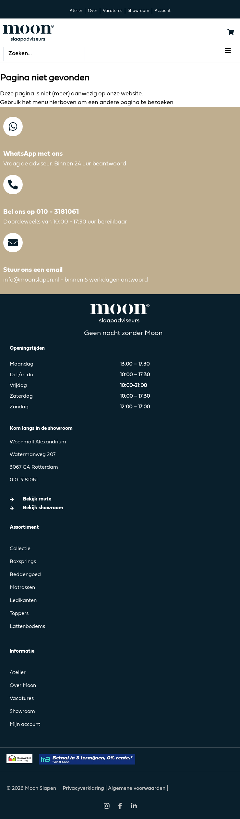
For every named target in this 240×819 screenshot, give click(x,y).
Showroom (22, 711)
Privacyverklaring (84, 788)
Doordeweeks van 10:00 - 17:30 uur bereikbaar (65, 222)
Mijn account (25, 724)
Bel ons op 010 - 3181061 (41, 212)
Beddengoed (25, 574)
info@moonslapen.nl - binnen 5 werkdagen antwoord (75, 280)
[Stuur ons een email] (13, 242)
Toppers (19, 613)
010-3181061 (24, 480)
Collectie (20, 548)
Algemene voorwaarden (136, 788)
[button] (228, 50)
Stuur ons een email (33, 270)
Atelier (18, 672)
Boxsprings (23, 561)
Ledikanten (23, 600)
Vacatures (22, 698)
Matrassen (22, 587)
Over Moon (23, 685)
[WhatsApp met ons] (13, 126)
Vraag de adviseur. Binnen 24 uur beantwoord (64, 164)
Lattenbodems (27, 626)
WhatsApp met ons (33, 154)
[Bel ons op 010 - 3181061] (13, 184)
